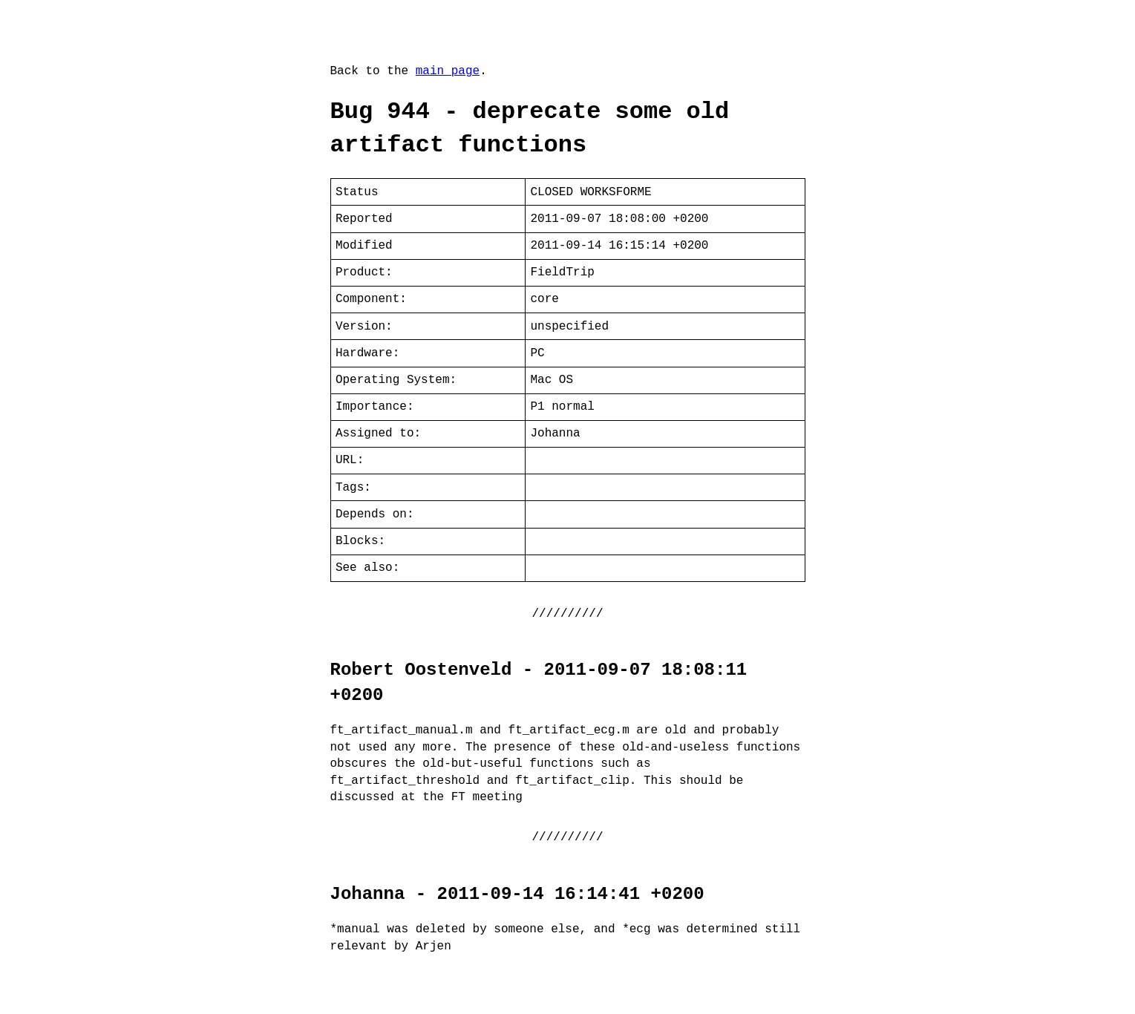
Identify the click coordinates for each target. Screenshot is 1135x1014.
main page (448, 71)
